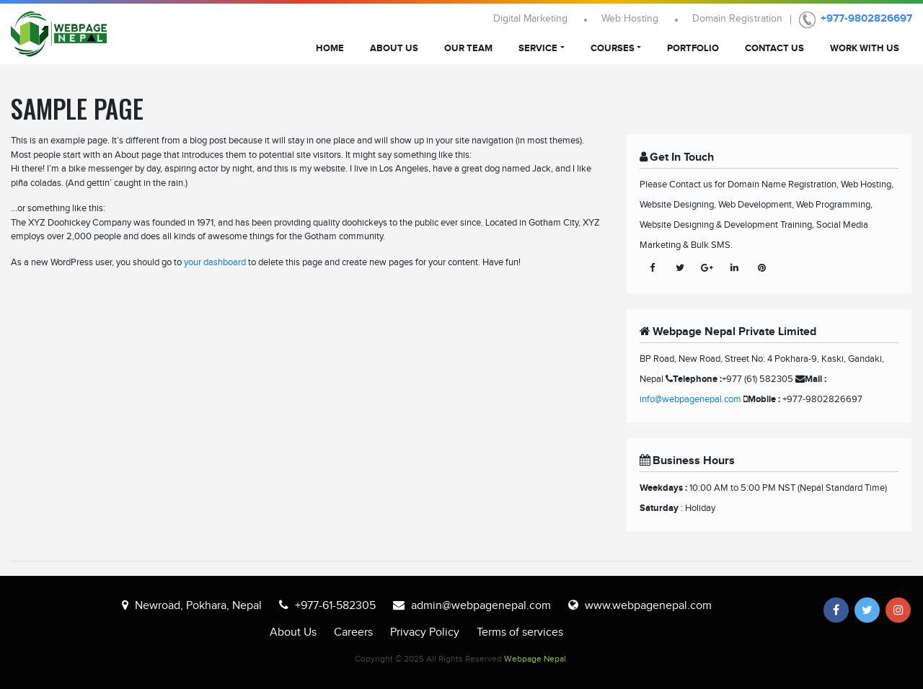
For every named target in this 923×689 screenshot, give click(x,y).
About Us (394, 48)
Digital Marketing (530, 19)
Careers (353, 632)
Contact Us (774, 48)
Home (330, 48)
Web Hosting (629, 19)
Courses (613, 48)
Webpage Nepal (535, 659)
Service (537, 48)
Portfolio (693, 48)
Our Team (468, 48)
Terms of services (520, 632)
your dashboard (215, 262)
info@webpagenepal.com (690, 399)
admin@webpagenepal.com (481, 606)
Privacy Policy (424, 632)
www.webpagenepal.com (648, 606)
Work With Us (864, 48)
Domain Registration (737, 19)
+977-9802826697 (866, 18)
